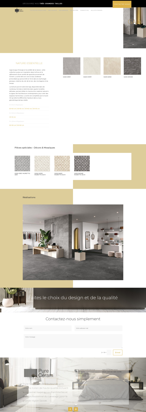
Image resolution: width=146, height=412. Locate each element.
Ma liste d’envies (96, 10)
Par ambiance (63, 10)
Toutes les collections (38, 10)
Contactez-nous (122, 4)
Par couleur (52, 10)
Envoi (117, 360)
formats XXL (84, 10)
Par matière (74, 10)
